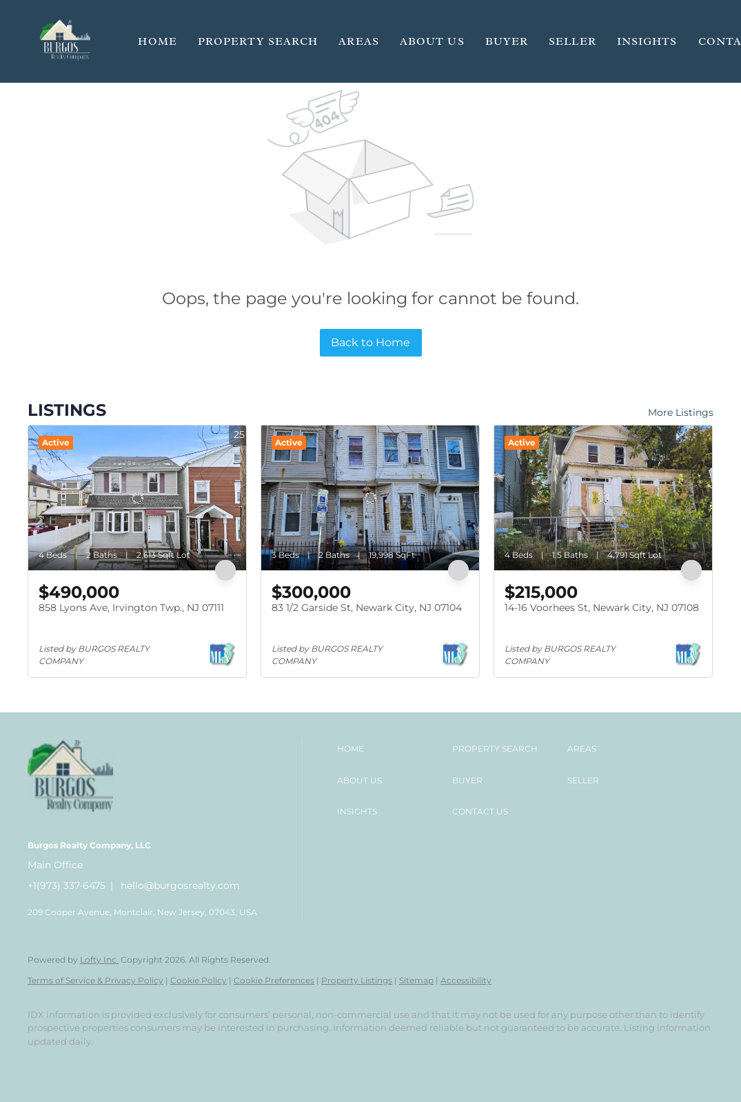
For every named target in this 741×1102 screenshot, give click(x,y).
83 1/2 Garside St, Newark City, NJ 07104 (367, 607)
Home (157, 41)
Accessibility (465, 980)
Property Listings (356, 980)
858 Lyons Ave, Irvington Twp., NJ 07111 (131, 607)
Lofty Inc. (99, 959)
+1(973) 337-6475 (66, 885)
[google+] (164, 1064)
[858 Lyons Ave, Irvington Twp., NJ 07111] (137, 497)
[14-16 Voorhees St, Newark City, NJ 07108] (603, 497)
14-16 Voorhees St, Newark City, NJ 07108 (602, 607)
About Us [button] (432, 41)
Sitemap (416, 980)
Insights (647, 41)
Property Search (258, 41)
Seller (572, 41)
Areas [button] (358, 41)
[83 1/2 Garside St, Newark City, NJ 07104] (370, 497)
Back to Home (370, 342)
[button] (65, 41)
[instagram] (124, 1064)
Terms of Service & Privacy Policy (95, 980)
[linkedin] (84, 1064)
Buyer (507, 41)
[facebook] (44, 1064)
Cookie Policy (198, 980)
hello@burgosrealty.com (180, 885)
